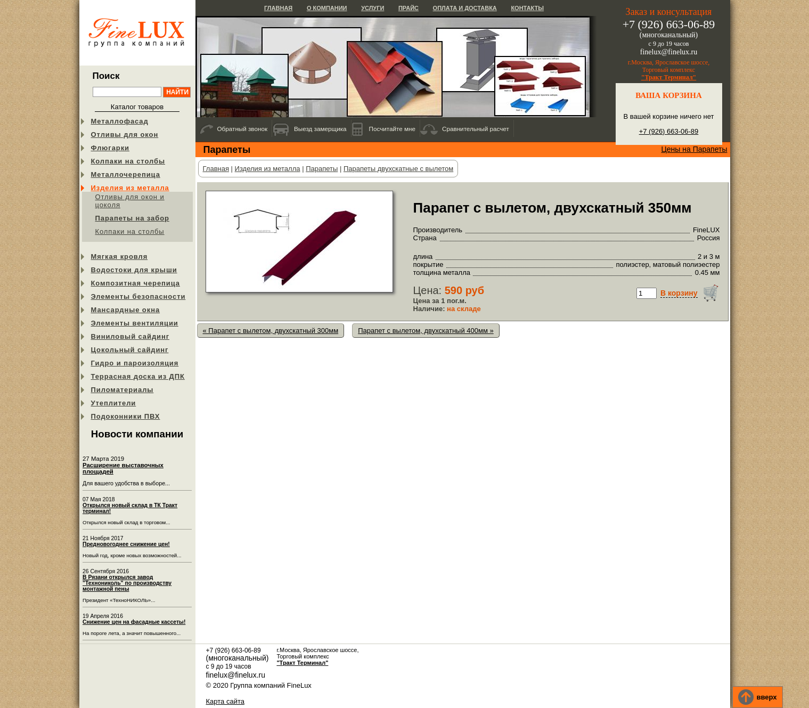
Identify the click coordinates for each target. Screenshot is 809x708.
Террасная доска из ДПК (138, 376)
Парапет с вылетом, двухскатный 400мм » (426, 331)
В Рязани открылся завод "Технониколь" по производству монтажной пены (127, 583)
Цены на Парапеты (694, 149)
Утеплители (113, 403)
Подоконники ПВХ (125, 416)
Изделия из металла (130, 188)
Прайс (408, 8)
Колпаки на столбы (128, 161)
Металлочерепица (125, 174)
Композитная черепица (135, 283)
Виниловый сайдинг (130, 336)
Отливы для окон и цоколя (130, 201)
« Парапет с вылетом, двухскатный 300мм (271, 331)
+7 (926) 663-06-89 (669, 131)
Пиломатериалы (122, 390)
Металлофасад (120, 121)
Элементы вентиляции (134, 323)
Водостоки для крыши (134, 270)
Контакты (527, 8)
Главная (278, 8)
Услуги (372, 8)
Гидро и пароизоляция (135, 363)
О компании (327, 8)
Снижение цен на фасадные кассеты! (134, 622)
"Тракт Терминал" (669, 77)
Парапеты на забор (132, 218)
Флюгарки (110, 148)
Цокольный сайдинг (130, 350)
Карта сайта (225, 701)
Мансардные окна (125, 310)
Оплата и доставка (465, 8)
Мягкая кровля (119, 257)
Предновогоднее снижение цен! (126, 544)
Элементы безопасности (138, 296)
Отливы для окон (125, 135)
